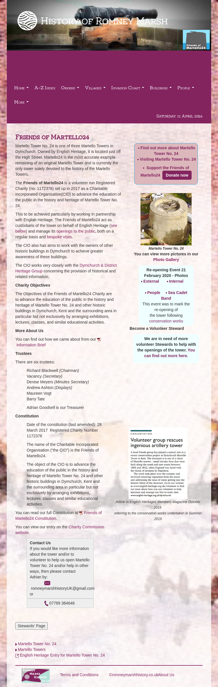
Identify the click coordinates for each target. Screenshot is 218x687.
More (22, 103)
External (151, 281)
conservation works (166, 321)
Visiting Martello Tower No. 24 (168, 159)
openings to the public (75, 231)
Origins (71, 89)
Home (22, 89)
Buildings (161, 89)
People (186, 89)
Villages (96, 89)
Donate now (177, 175)
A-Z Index (44, 87)
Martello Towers (32, 649)
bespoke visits (59, 237)
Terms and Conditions (79, 674)
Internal (176, 281)
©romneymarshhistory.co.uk (133, 674)
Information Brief (31, 345)
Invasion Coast (128, 89)
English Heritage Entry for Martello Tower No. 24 (62, 655)
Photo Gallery (166, 259)
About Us (166, 674)
